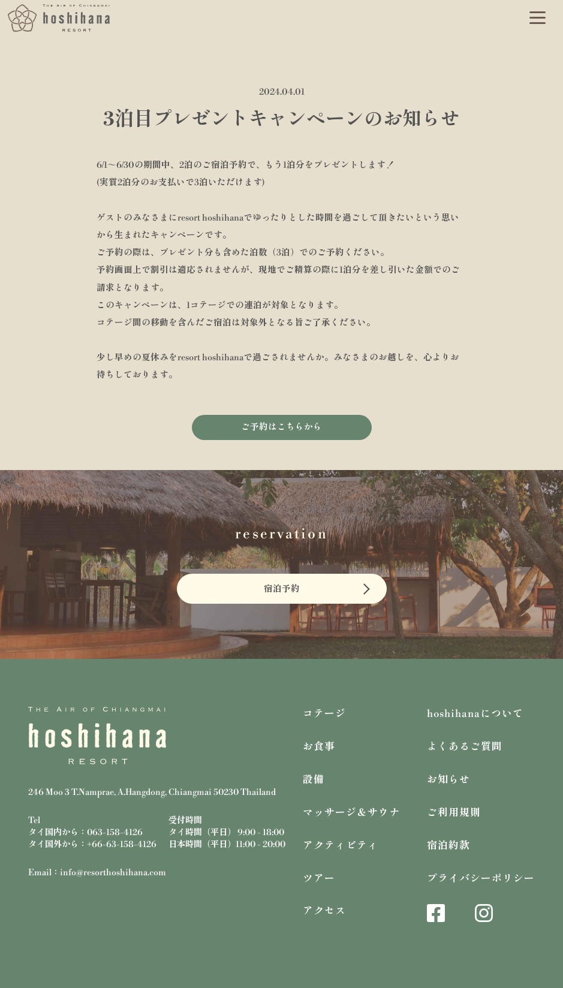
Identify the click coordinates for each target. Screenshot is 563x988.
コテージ (324, 714)
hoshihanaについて (475, 714)
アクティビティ (340, 846)
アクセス (324, 911)
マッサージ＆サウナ (351, 813)
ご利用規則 (454, 813)
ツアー (319, 878)
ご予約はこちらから (281, 427)
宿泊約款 (448, 846)
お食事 (319, 747)
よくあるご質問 (464, 747)
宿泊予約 (282, 589)
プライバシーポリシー (481, 878)
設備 (313, 780)
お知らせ (448, 780)
